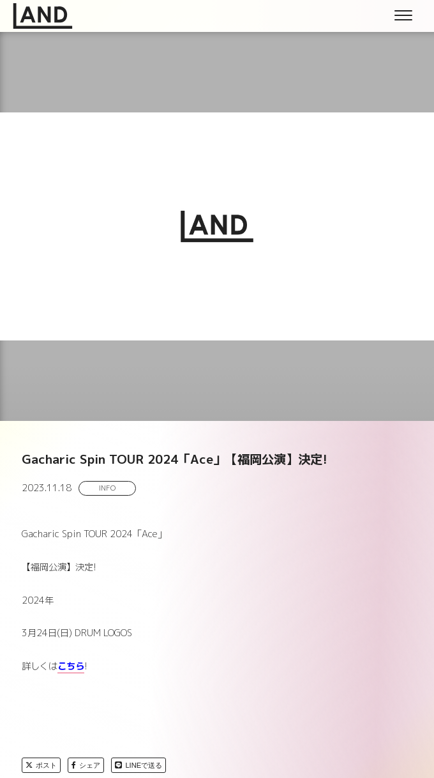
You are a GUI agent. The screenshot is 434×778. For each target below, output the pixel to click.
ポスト (41, 765)
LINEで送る (138, 765)
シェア (85, 765)
